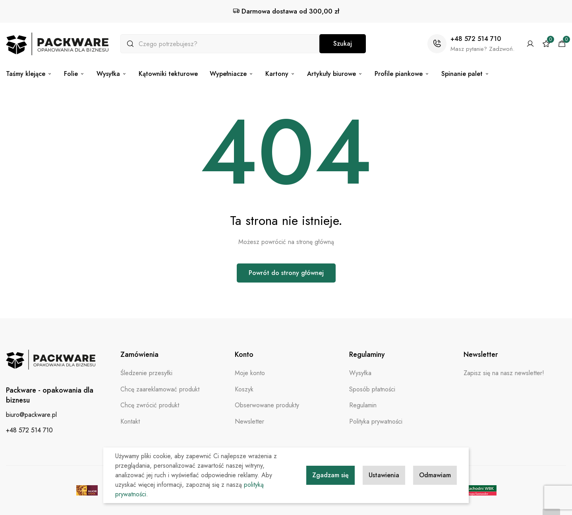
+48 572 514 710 (475, 38)
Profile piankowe (402, 73)
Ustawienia (384, 475)
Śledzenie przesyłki (146, 373)
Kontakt (130, 421)
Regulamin (363, 405)
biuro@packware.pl (31, 414)
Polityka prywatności (375, 421)
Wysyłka (112, 73)
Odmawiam (435, 475)
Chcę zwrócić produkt (149, 405)
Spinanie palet (465, 73)
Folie (74, 73)
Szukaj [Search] (342, 43)
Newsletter (249, 421)
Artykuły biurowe (335, 73)
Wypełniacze (231, 73)
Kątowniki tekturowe (168, 73)
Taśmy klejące (29, 73)
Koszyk (244, 389)
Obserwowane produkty (267, 405)
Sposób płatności (372, 389)
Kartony (280, 73)
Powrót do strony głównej (286, 272)
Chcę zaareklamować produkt (159, 389)
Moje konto (250, 373)
